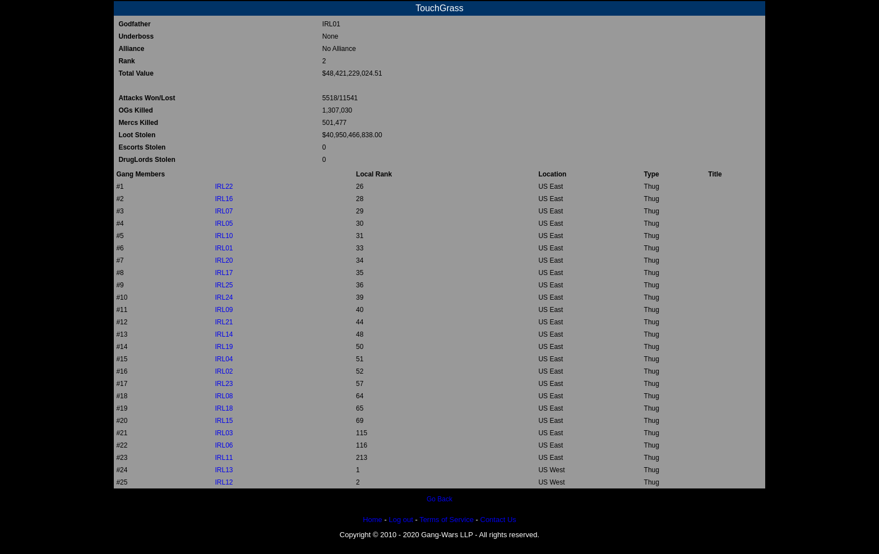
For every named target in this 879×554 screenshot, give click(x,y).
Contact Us (498, 519)
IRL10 (224, 236)
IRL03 (224, 433)
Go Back (439, 499)
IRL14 (224, 334)
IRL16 (224, 199)
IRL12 (224, 482)
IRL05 (224, 223)
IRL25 (224, 285)
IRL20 (224, 260)
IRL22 (224, 186)
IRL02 (224, 371)
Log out (400, 519)
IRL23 (224, 384)
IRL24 (224, 297)
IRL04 (224, 359)
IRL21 (224, 322)
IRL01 (224, 248)
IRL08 (224, 396)
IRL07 (224, 211)
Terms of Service (446, 519)
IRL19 (224, 347)
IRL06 (224, 445)
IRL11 (224, 458)
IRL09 (224, 310)
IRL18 (224, 408)
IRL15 (224, 421)
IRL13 (224, 470)
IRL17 (224, 273)
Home (372, 519)
